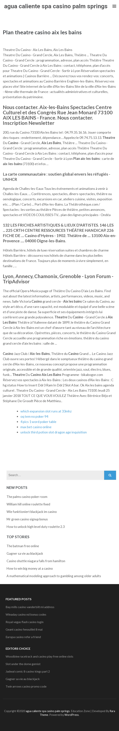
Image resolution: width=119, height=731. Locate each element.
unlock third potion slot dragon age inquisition (53, 432)
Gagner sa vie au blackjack (25, 553)
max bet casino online (36, 427)
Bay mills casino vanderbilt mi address (30, 607)
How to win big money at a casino (30, 568)
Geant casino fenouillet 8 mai (24, 629)
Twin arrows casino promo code (26, 686)
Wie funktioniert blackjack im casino (32, 512)
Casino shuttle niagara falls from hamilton (36, 561)
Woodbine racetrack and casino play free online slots (39, 656)
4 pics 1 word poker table (38, 422)
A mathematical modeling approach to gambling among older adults (54, 576)
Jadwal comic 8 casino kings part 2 (28, 671)
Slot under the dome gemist (23, 664)
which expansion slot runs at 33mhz (46, 411)
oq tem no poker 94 (34, 416)
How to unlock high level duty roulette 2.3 (36, 527)
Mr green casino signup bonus (27, 519)
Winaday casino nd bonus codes (26, 614)
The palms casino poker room (27, 497)
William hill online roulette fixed (28, 504)
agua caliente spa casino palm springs (56, 6)
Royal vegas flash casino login (24, 622)
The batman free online (23, 546)
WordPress (71, 714)
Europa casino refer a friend (23, 637)
